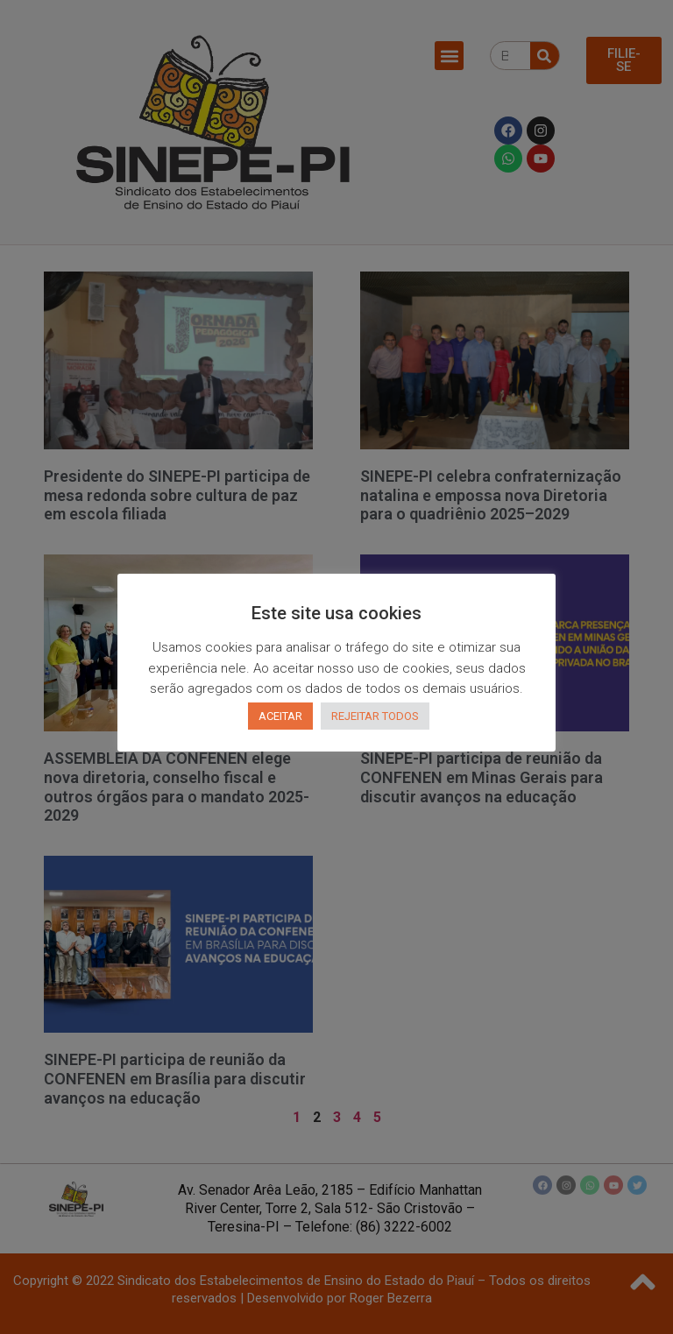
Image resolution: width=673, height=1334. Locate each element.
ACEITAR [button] (280, 716)
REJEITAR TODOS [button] (375, 716)
